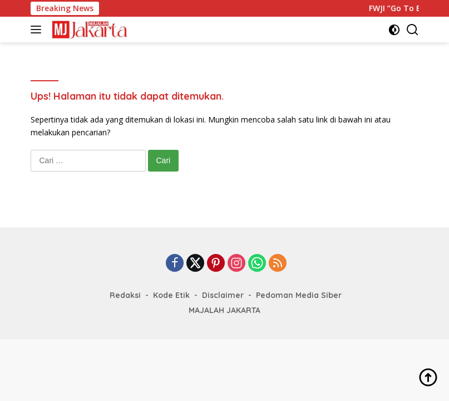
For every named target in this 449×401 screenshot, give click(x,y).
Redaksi (125, 295)
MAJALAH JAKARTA (224, 310)
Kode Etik (171, 295)
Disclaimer (223, 295)
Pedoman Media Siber (299, 295)
